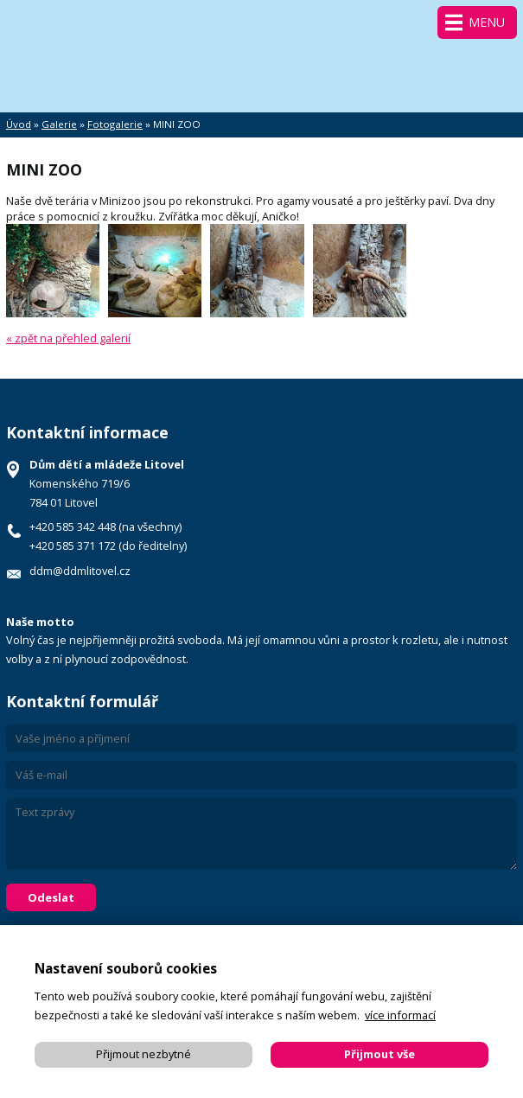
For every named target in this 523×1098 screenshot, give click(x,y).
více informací (400, 1015)
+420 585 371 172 (72, 545)
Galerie (59, 124)
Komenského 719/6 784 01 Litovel (106, 483)
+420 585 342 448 (72, 526)
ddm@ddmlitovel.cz (80, 570)
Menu (487, 22)
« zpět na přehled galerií (68, 338)
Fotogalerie (115, 124)
